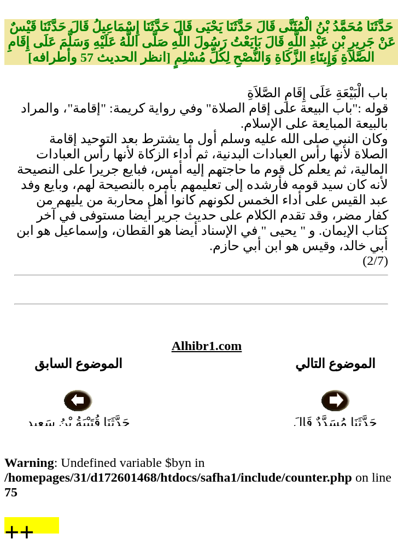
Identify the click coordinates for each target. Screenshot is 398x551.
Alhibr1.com (207, 346)
